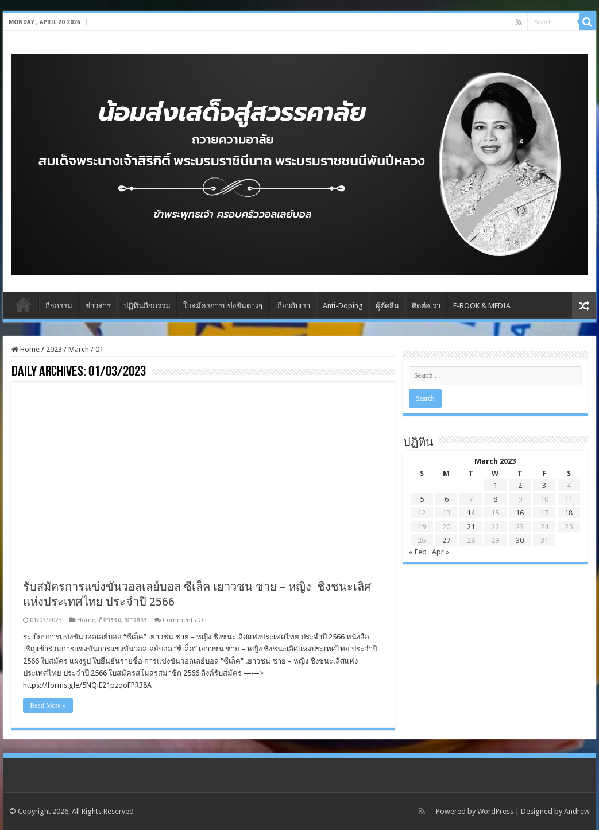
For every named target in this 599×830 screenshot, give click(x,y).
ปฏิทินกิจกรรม (147, 305)
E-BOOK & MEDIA (482, 305)
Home (23, 304)
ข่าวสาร (98, 305)
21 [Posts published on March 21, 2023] (471, 526)
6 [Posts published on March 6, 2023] (447, 499)
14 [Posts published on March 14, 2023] (471, 513)
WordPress (495, 811)
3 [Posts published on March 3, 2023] (544, 485)
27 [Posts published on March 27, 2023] (446, 540)
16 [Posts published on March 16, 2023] (520, 513)
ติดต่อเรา (426, 305)
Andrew (577, 811)
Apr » (440, 552)
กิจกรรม (58, 305)
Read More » (48, 705)
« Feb (418, 552)
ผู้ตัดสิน (387, 305)
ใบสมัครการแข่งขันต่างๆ (222, 305)
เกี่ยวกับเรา (292, 305)
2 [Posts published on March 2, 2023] (520, 485)
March (78, 349)
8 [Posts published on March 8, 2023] (495, 499)
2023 (54, 349)
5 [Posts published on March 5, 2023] (422, 499)
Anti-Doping (343, 305)
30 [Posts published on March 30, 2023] (520, 540)
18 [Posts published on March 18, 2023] (569, 513)
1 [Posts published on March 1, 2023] (495, 485)
